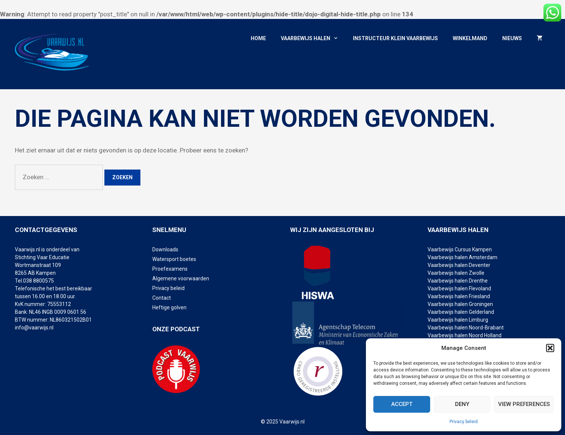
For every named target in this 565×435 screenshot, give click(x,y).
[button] (550, 348)
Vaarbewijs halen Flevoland (459, 288)
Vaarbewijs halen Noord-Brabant (466, 328)
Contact (161, 298)
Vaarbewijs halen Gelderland (461, 312)
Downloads (165, 249)
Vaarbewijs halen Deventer (459, 265)
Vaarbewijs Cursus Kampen (460, 249)
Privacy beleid (463, 421)
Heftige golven (169, 307)
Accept (401, 404)
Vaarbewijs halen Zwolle (456, 273)
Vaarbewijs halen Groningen (460, 304)
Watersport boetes (174, 259)
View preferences (524, 404)
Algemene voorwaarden (180, 278)
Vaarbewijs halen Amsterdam (462, 257)
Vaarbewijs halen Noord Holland (464, 335)
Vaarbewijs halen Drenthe (458, 281)
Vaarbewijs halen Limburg (458, 320)
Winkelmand (470, 38)
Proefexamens (170, 269)
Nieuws (512, 38)
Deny (462, 404)
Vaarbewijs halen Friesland (459, 296)
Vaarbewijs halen (313, 38)
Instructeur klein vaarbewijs (395, 38)
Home (258, 38)
